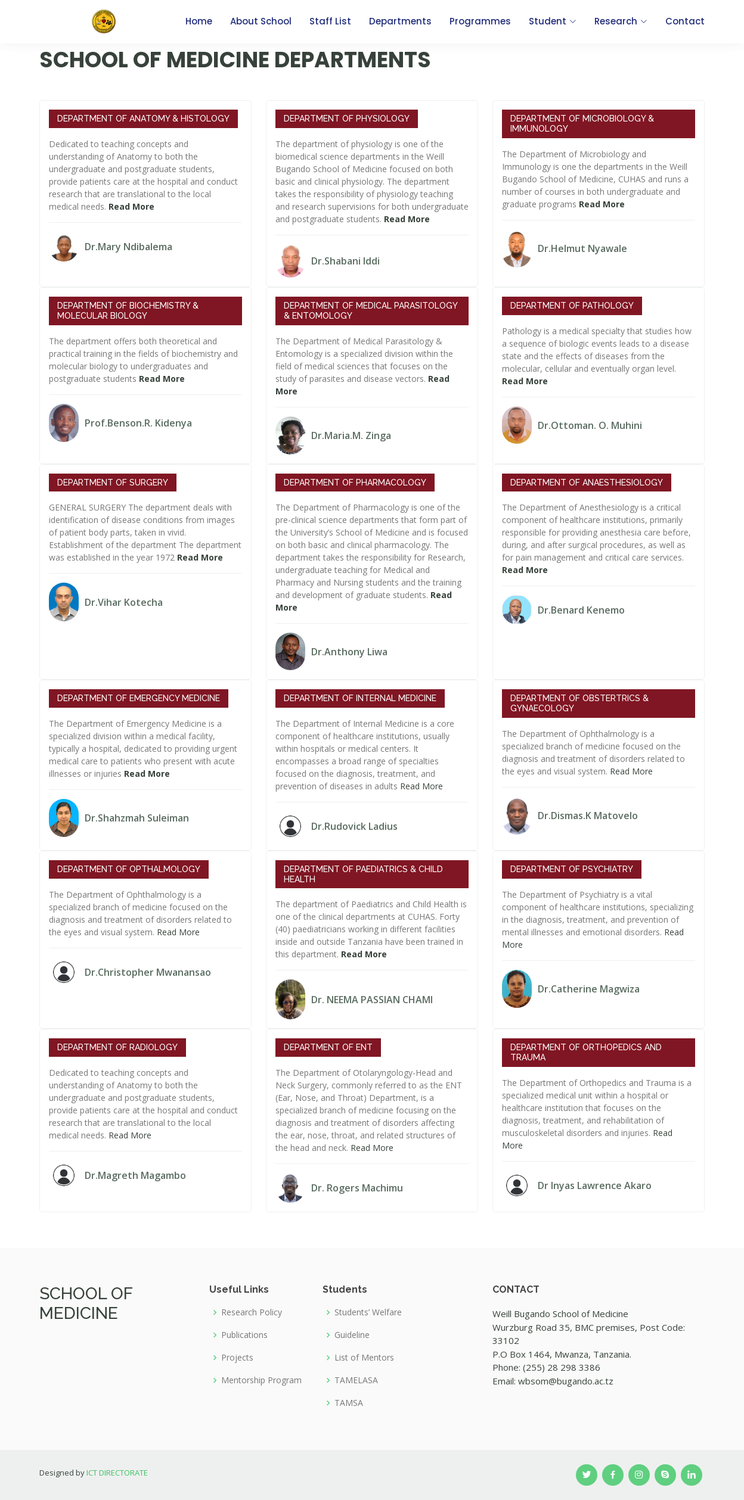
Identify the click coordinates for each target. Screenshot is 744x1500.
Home (198, 21)
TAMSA (348, 1403)
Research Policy (251, 1312)
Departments (400, 21)
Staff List (330, 21)
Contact (685, 21)
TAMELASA (356, 1380)
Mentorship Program (261, 1380)
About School (261, 21)
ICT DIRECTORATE (117, 1472)
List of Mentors (364, 1357)
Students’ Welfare (368, 1312)
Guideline (352, 1335)
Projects (237, 1357)
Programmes (480, 21)
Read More (421, 786)
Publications (244, 1335)
